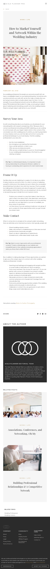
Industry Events (23, 536)
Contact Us (37, 540)
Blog (20, 534)
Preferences (7, 566)
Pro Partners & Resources (23, 542)
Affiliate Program (23, 539)
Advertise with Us (38, 537)
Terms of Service (7, 543)
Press (4, 536)
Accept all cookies (40, 566)
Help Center (37, 535)
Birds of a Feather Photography (25, 303)
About (5, 534)
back (7, 9)
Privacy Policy (7, 541)
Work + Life (25, 19)
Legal (4, 539)
